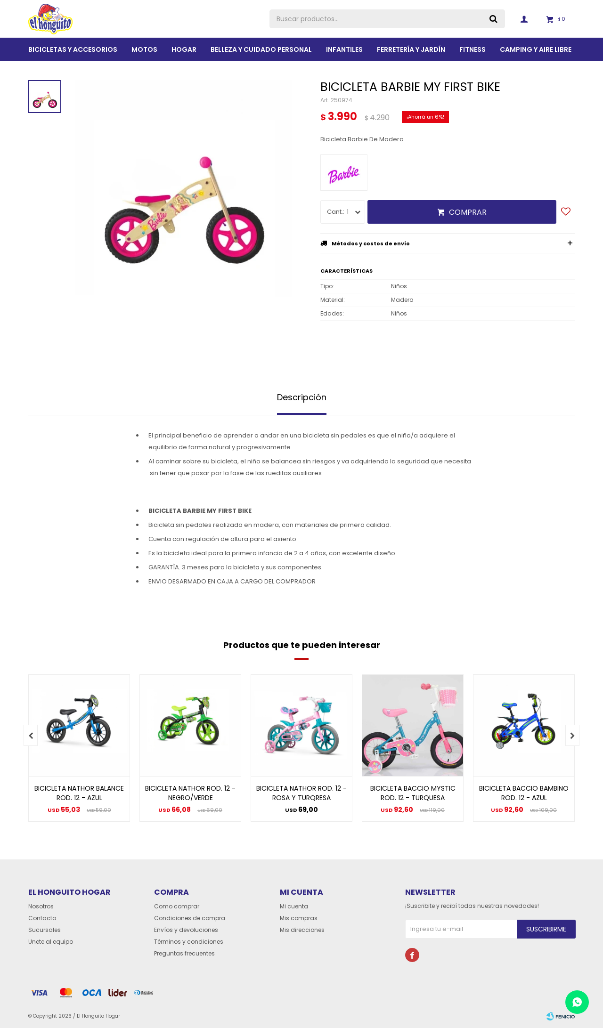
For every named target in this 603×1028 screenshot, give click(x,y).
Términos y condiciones (188, 942)
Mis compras (299, 918)
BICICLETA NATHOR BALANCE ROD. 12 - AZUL (79, 793)
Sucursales (44, 930)
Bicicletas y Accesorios (72, 49)
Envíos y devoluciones (186, 930)
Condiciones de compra (189, 918)
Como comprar (176, 906)
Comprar (468, 212)
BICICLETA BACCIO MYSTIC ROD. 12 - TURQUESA (413, 793)
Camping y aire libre (535, 49)
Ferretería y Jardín (411, 49)
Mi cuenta (294, 906)
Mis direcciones (302, 930)
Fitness (472, 49)
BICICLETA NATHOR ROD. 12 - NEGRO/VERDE (190, 793)
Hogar (183, 49)
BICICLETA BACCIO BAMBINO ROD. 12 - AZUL (524, 793)
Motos (144, 49)
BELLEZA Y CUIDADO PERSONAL (261, 49)
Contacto (42, 918)
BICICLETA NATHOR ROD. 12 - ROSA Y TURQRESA (301, 793)
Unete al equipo (50, 942)
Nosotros (41, 906)
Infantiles (344, 49)
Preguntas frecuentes (184, 953)
